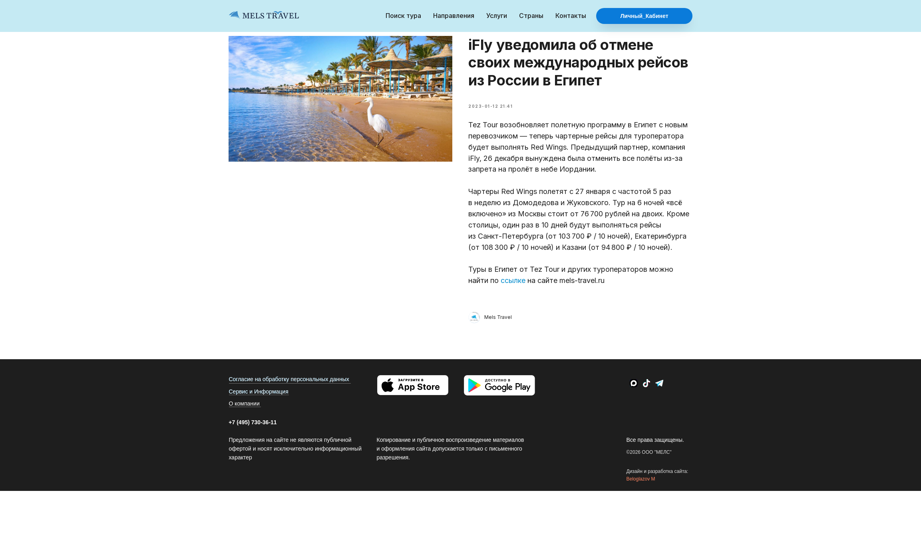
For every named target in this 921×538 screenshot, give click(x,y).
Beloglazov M (641, 483)
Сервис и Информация (258, 395)
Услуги (496, 16)
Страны (531, 16)
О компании (244, 407)
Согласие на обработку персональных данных (289, 383)
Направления (453, 16)
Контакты (570, 16)
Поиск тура (403, 16)
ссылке (513, 282)
